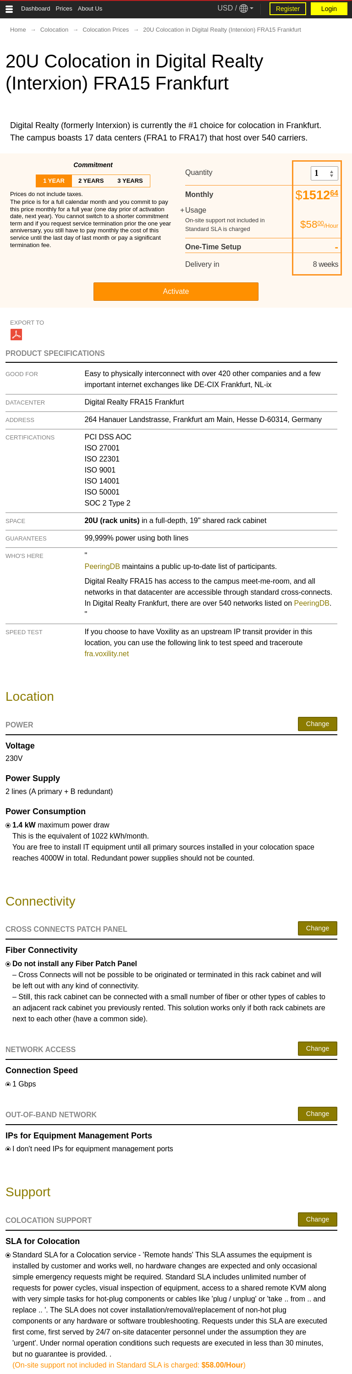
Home (18, 29)
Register (288, 8)
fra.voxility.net (106, 654)
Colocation (54, 29)
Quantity (199, 172)
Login (329, 8)
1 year (54, 180)
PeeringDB (102, 566)
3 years (130, 180)
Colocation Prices (105, 29)
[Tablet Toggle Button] (9, 9)
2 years (91, 180)
